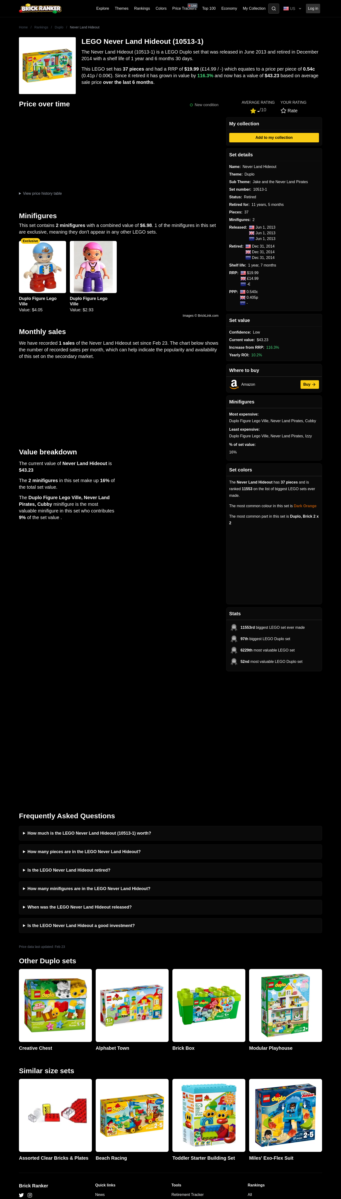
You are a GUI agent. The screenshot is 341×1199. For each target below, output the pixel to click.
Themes (122, 8)
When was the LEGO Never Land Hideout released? (79, 779)
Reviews (102, 1082)
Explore (102, 8)
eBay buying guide (187, 1074)
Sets (251, 1074)
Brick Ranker (33, 1057)
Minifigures (257, 1082)
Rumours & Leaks (110, 1089)
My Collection (254, 8)
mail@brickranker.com (38, 1076)
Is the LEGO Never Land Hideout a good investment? (81, 797)
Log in (313, 8)
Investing (102, 1074)
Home (23, 27)
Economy (229, 8)
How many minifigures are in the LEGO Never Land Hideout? (88, 760)
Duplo (59, 27)
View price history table (42, 193)
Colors (161, 8)
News (100, 1067)
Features (102, 1097)
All (250, 1067)
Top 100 (209, 8)
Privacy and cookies (112, 1105)
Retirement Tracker (187, 1067)
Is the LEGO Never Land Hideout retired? (68, 742)
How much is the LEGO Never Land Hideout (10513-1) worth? (89, 705)
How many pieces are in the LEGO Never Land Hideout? (84, 723)
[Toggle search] (273, 9)
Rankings (142, 8)
